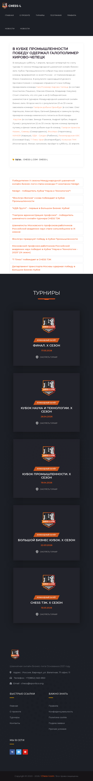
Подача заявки (57, 723)
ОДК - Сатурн (39, 135)
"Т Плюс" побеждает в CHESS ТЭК (31, 259)
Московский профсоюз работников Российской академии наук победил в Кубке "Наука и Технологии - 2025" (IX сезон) (45, 249)
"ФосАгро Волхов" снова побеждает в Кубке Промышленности (38, 200)
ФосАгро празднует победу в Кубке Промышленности (45, 239)
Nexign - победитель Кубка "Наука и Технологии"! (41, 190)
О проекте (24, 15)
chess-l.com (30, 159)
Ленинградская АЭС (69, 135)
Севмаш (25, 131)
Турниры (40, 15)
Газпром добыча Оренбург (47, 107)
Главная (9, 15)
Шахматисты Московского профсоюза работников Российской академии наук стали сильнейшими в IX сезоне (43, 228)
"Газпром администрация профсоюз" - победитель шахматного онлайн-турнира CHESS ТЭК (42, 217)
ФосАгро (52, 131)
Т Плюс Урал (37, 139)
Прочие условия (57, 729)
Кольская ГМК (69, 139)
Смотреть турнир (46, 357)
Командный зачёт (46, 340)
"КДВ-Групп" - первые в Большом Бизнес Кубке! (40, 208)
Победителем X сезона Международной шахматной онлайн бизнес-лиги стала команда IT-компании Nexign (45, 182)
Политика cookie (58, 717)
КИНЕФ (17, 135)
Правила (71, 15)
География (56, 15)
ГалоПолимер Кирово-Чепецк (52, 87)
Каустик (17, 119)
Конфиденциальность (61, 711)
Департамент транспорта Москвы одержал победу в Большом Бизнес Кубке (43, 268)
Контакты (15, 723)
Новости (9, 28)
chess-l (43, 159)
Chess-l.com (47, 776)
